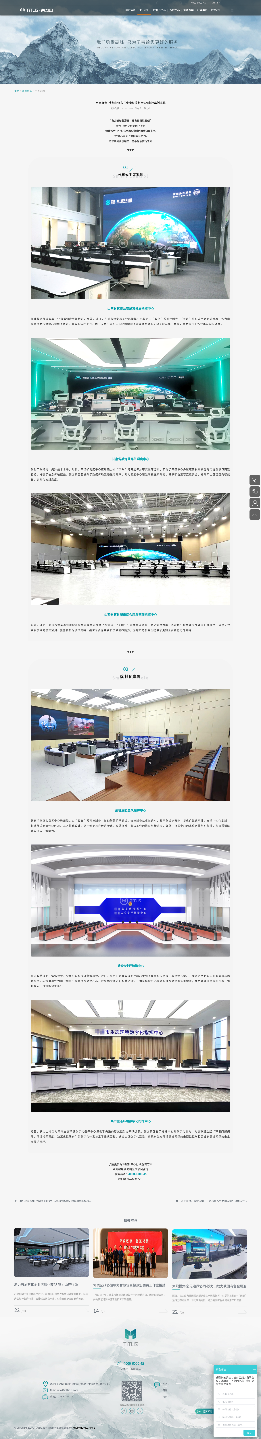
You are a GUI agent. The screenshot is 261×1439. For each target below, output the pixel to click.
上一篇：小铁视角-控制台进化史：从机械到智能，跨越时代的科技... (52, 1201)
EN (218, 2)
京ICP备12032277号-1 (84, 1428)
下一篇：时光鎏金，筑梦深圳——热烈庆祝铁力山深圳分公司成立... (209, 1201)
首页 (16, 91)
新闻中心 (27, 91)
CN (213, 2)
